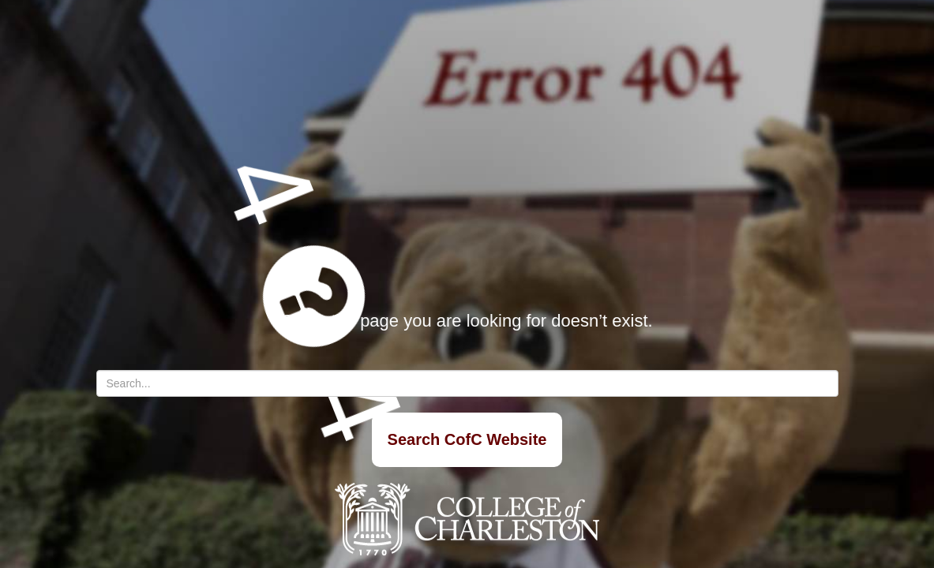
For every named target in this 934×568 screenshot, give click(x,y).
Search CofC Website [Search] (467, 439)
